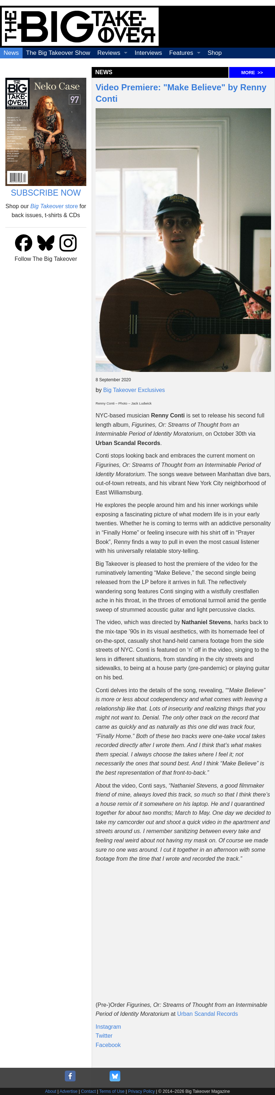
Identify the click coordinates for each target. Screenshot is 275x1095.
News (11, 52)
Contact (88, 1091)
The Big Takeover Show (58, 52)
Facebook (108, 1045)
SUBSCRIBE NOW (46, 192)
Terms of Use (112, 1091)
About (50, 1091)
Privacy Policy (141, 1091)
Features (181, 52)
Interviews (148, 52)
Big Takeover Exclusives (134, 390)
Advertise (68, 1091)
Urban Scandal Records (207, 1014)
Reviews (108, 52)
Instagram (108, 1027)
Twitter (104, 1036)
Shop (215, 52)
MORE (252, 72)
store (54, 206)
